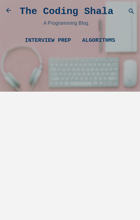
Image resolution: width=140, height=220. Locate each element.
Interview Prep (48, 40)
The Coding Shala (66, 11)
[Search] (131, 12)
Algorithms (98, 40)
